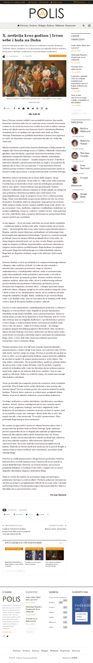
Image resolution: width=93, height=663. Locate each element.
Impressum (56, 2)
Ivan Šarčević (12, 510)
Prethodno (10, 571)
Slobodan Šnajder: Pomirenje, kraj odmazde (79, 57)
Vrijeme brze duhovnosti (77, 68)
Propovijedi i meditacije (58, 56)
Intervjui (76, 650)
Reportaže (72, 25)
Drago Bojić (83, 195)
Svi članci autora (78, 136)
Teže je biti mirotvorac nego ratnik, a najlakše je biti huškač (80, 99)
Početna (32, 2)
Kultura (50, 25)
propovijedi (23, 510)
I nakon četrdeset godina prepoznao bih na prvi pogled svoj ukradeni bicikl (16, 531)
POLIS (74, 658)
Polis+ (51, 627)
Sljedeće (20, 571)
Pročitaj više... (7, 632)
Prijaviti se (79, 2)
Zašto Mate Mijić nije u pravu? (80, 46)
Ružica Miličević (85, 130)
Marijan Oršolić (84, 154)
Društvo (32, 25)
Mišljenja (60, 25)
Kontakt (44, 2)
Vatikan (51, 617)
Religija (41, 25)
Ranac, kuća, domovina (55, 528)
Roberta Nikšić (84, 142)
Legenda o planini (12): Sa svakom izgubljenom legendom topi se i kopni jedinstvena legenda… (79, 82)
